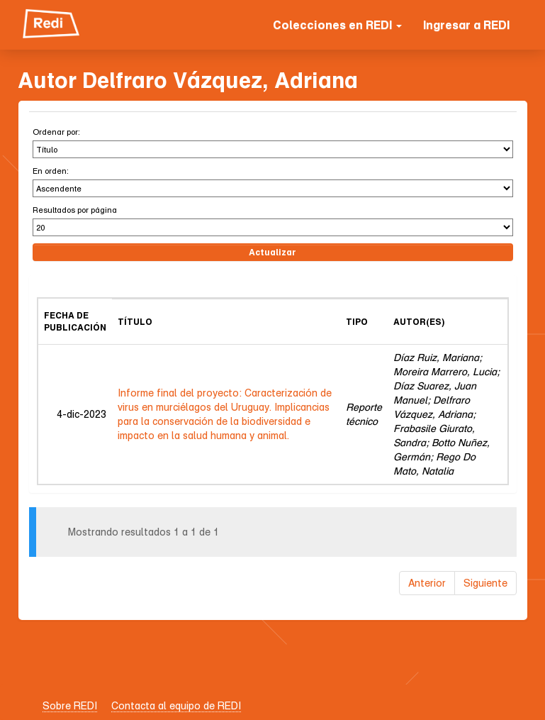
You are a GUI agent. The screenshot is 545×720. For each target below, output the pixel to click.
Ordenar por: (56, 131)
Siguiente (485, 583)
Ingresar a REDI (466, 25)
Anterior (427, 583)
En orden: (51, 170)
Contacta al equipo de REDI (176, 705)
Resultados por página (75, 209)
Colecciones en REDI (337, 25)
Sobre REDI (70, 705)
